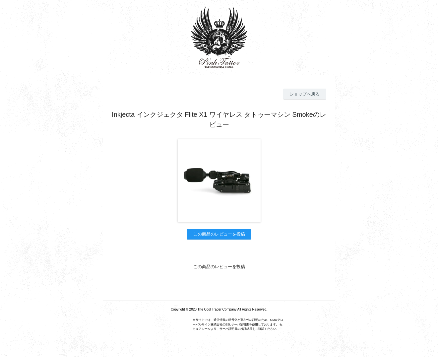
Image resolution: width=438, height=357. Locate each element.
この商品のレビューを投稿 (219, 234)
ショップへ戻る (304, 94)
